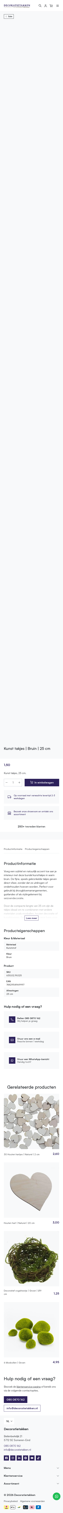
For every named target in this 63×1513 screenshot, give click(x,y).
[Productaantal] (13, 782)
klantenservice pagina (29, 1386)
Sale (8, 16)
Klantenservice (13, 1475)
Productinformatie (13, 849)
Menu (7, 1467)
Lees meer (31, 918)
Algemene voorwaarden (32, 1501)
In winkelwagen (44, 782)
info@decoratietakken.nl (22, 1408)
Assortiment (11, 1483)
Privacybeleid (11, 1501)
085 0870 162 (16, 1399)
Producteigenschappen (37, 849)
